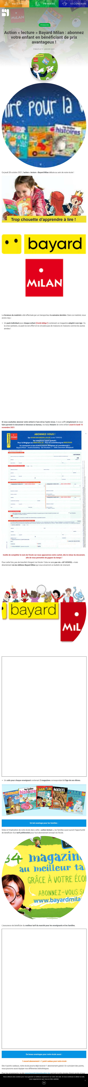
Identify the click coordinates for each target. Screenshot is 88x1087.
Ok (44, 1082)
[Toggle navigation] (84, 12)
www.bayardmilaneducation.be (37, 1073)
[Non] (85, 1080)
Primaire (44, 25)
